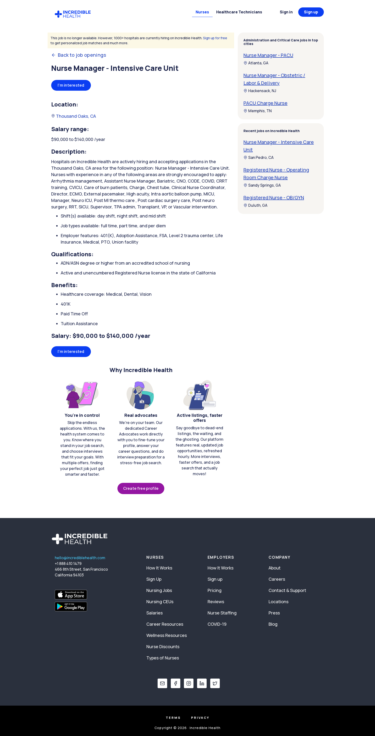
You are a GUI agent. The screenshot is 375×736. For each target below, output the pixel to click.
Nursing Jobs (159, 590)
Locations (278, 601)
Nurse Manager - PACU (268, 55)
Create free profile (141, 488)
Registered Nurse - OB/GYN (273, 197)
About (275, 568)
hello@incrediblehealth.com (80, 557)
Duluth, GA (255, 205)
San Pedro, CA (258, 157)
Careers (277, 579)
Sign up (311, 12)
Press (274, 613)
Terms (173, 717)
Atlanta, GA (255, 63)
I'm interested (71, 85)
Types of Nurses (162, 658)
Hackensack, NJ (259, 90)
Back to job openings (78, 55)
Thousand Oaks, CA (73, 116)
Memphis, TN (257, 110)
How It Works (159, 568)
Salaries (154, 613)
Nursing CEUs (159, 601)
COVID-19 (217, 624)
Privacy (200, 717)
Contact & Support (287, 590)
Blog (273, 624)
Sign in (286, 12)
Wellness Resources (166, 635)
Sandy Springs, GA (262, 185)
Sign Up (153, 579)
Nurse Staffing (222, 613)
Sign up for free (215, 38)
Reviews (216, 601)
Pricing (214, 590)
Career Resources (164, 624)
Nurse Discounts (162, 646)
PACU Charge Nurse (265, 103)
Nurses (202, 12)
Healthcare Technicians (239, 12)
